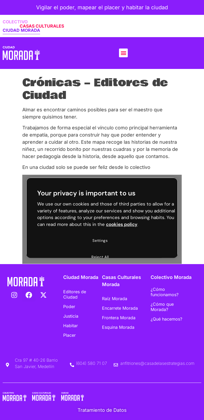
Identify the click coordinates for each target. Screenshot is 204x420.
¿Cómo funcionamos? (164, 292)
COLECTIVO (15, 21)
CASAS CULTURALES (42, 26)
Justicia (70, 316)
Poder (69, 306)
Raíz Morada (114, 298)
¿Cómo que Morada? (162, 306)
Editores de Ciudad (74, 294)
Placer (69, 335)
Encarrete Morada (120, 308)
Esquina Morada (118, 327)
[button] (123, 53)
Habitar (70, 325)
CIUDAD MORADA (21, 30)
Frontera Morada (118, 317)
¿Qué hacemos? (166, 319)
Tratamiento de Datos (102, 410)
